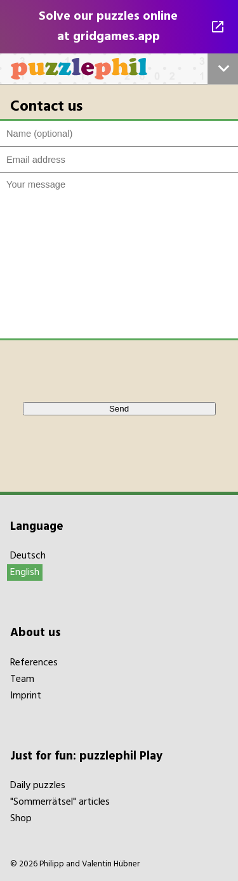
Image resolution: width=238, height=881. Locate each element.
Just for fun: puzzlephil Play (86, 756)
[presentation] (106, 371)
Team (22, 679)
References (34, 663)
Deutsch (28, 556)
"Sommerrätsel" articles (60, 802)
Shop (21, 818)
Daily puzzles (37, 785)
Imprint (25, 696)
